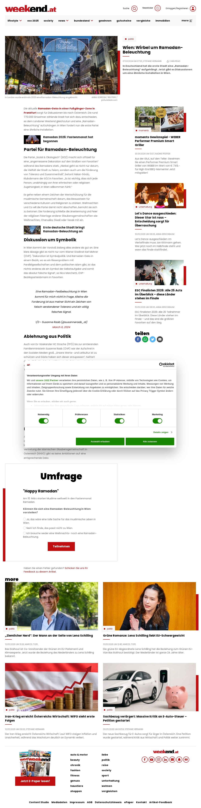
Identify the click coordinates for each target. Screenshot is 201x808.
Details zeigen (160, 432)
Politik (131, 39)
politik (106, 760)
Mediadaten (59, 802)
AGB (89, 802)
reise (105, 765)
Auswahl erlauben (100, 441)
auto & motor (79, 754)
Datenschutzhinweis (108, 802)
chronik (75, 765)
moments (144, 130)
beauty (75, 760)
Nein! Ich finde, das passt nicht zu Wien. (49, 528)
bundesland (84, 21)
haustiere (76, 786)
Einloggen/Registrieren (181, 9)
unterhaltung (110, 780)
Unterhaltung (145, 207)
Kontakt (141, 802)
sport (105, 775)
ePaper (129, 802)
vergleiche (143, 20)
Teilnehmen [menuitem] (61, 546)
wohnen (107, 786)
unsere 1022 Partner (47, 380)
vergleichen (109, 791)
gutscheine (124, 20)
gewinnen (105, 20)
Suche (130, 9)
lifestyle (15, 21)
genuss (75, 780)
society (48, 20)
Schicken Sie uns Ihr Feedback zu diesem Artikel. (56, 569)
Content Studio (39, 802)
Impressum (77, 802)
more (187, 20)
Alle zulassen (150, 441)
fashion (75, 770)
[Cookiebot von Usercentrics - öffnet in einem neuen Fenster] (159, 365)
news (63, 21)
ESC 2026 (33, 20)
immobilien (162, 20)
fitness (74, 775)
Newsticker (151, 8)
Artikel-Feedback (160, 802)
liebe (105, 754)
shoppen (76, 791)
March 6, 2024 (61, 327)
